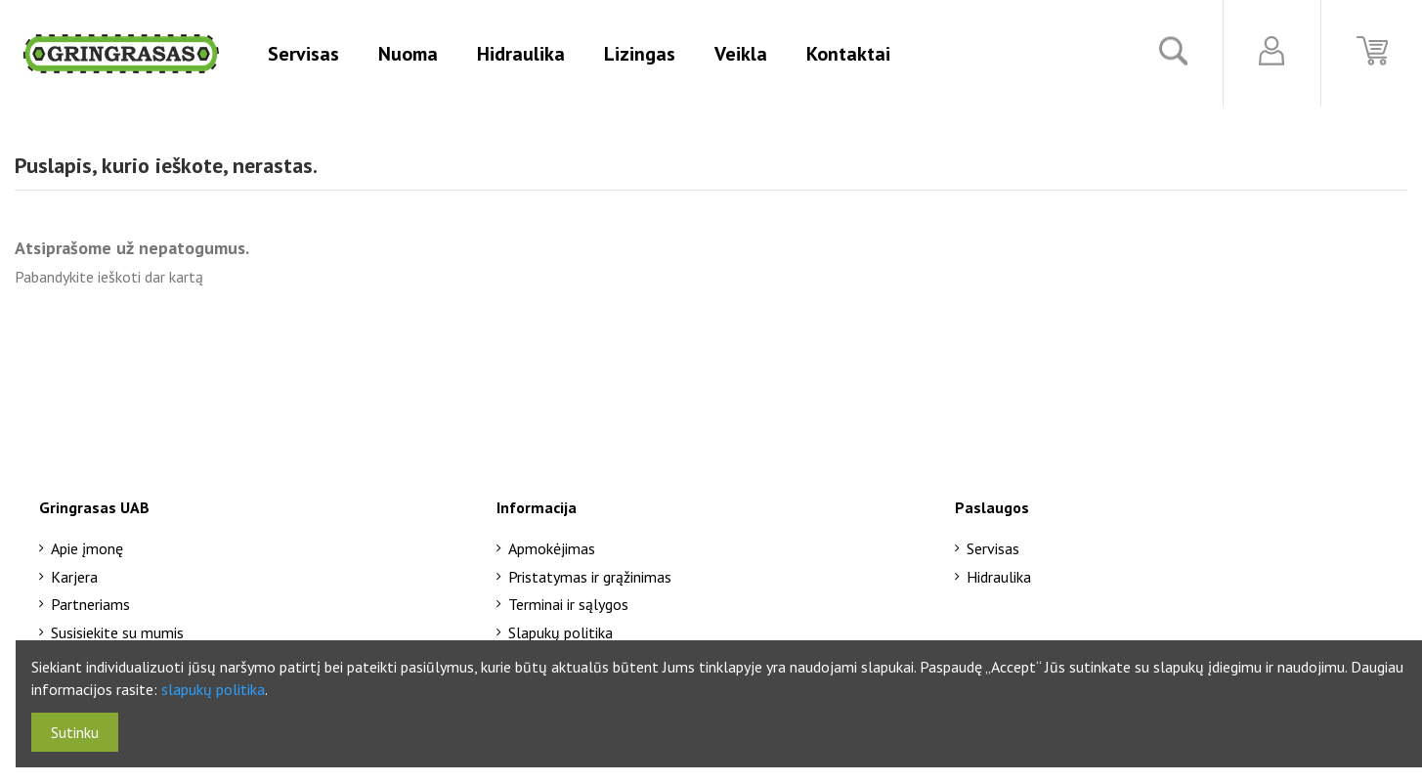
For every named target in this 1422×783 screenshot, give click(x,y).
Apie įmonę (87, 548)
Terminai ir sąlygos (568, 604)
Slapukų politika (560, 632)
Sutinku (75, 732)
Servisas (993, 548)
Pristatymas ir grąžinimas (589, 577)
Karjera (74, 577)
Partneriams (90, 604)
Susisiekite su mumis (117, 632)
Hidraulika (999, 577)
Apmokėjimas (551, 548)
